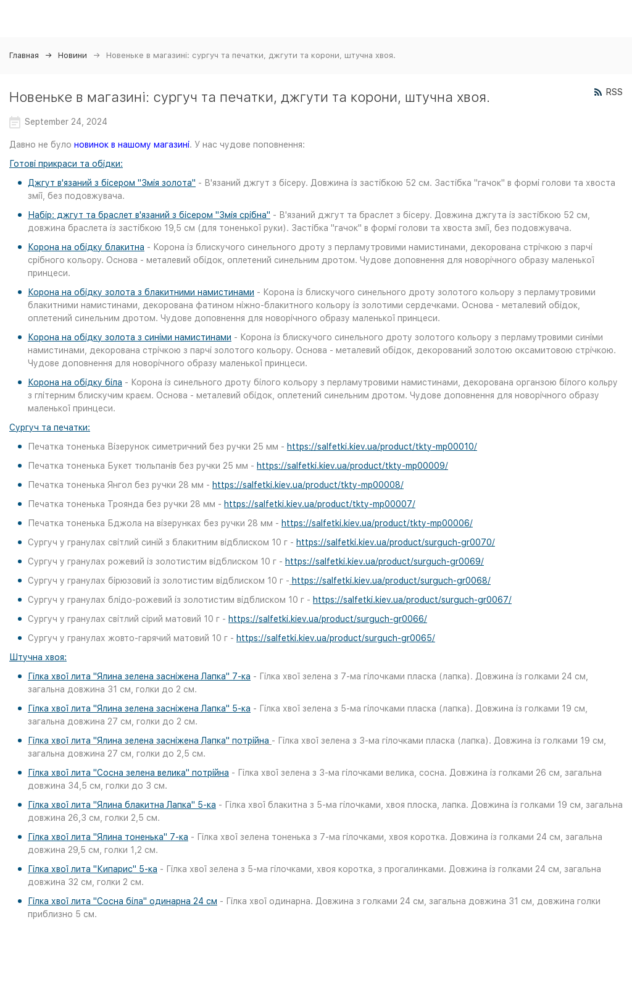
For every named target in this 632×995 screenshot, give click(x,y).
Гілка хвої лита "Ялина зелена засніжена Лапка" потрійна (148, 740)
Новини (72, 55)
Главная (24, 55)
